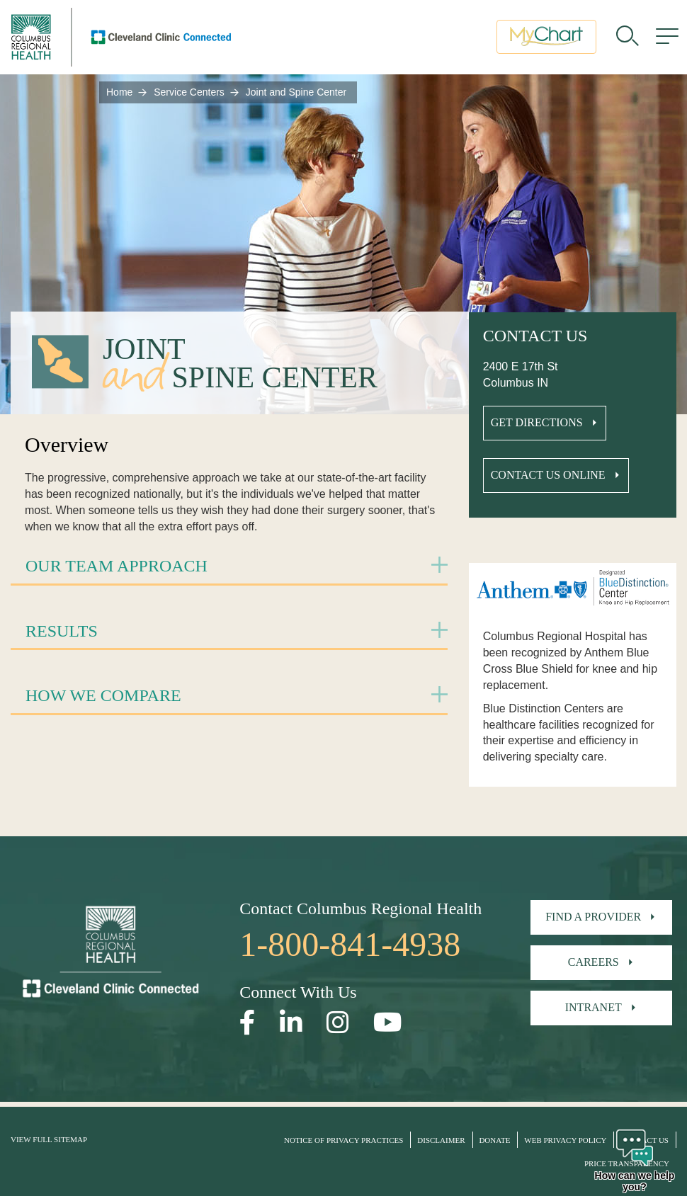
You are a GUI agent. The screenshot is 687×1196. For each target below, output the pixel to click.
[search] (627, 39)
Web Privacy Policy (565, 1140)
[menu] (667, 39)
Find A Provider (593, 917)
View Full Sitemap (49, 1139)
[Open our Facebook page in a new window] (247, 1022)
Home (119, 92)
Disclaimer (441, 1140)
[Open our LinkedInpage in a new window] (291, 1022)
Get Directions (537, 422)
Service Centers (189, 92)
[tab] (229, 567)
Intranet (593, 1007)
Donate (494, 1140)
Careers (593, 962)
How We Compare (103, 695)
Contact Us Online (548, 475)
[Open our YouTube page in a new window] (387, 1022)
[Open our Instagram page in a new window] (338, 1022)
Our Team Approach (116, 566)
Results (61, 631)
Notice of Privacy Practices (343, 1140)
